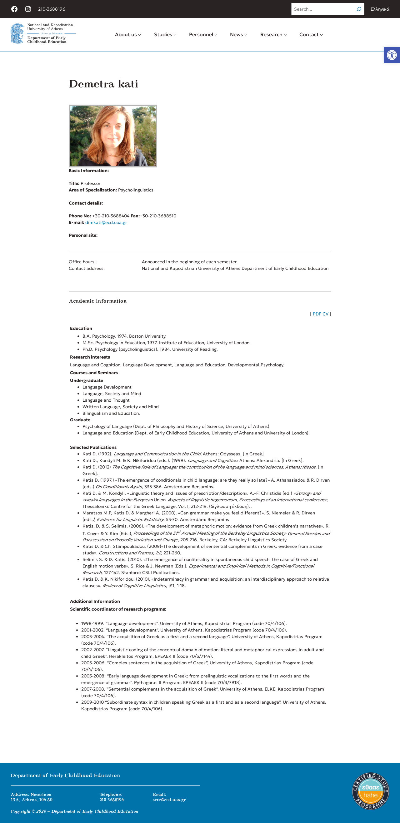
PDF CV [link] (320, 314)
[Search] (359, 9)
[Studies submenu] (175, 34)
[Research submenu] (285, 34)
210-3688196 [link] (51, 9)
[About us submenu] (139, 34)
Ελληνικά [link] (380, 9)
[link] (392, 55)
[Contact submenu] (321, 34)
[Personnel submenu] (216, 34)
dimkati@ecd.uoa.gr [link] (106, 222)
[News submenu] (246, 34)
